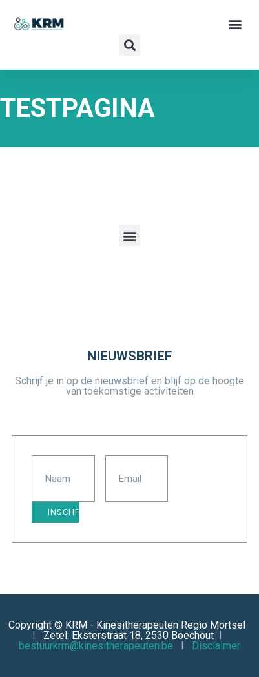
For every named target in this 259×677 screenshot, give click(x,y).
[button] (235, 23)
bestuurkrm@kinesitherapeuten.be (96, 646)
